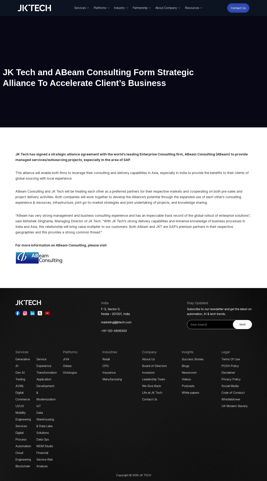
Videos (186, 379)
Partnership (140, 8)
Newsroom (189, 372)
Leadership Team (153, 379)
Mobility (20, 413)
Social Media (230, 386)
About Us (148, 359)
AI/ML (19, 386)
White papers (190, 392)
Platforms (100, 8)
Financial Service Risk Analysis (44, 459)
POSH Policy (230, 366)
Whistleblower (230, 399)
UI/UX (19, 406)
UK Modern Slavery (234, 406)
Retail (106, 359)
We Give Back (151, 386)
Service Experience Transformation (46, 365)
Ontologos (70, 372)
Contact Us (238, 8)
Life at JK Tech (152, 392)
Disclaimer (228, 372)
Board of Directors (154, 366)
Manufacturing (112, 379)
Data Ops (42, 439)
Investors (148, 372)
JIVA (66, 359)
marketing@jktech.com (116, 322)
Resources (192, 8)
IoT (38, 406)
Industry (119, 8)
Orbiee (67, 366)
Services (80, 8)
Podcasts (188, 386)
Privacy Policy (231, 379)
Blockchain (22, 466)
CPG (105, 366)
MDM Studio (44, 446)
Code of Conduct (233, 392)
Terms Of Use (230, 359)
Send (242, 324)
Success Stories (193, 359)
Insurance (109, 372)
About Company (166, 8)
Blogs (185, 366)
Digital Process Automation (23, 439)
